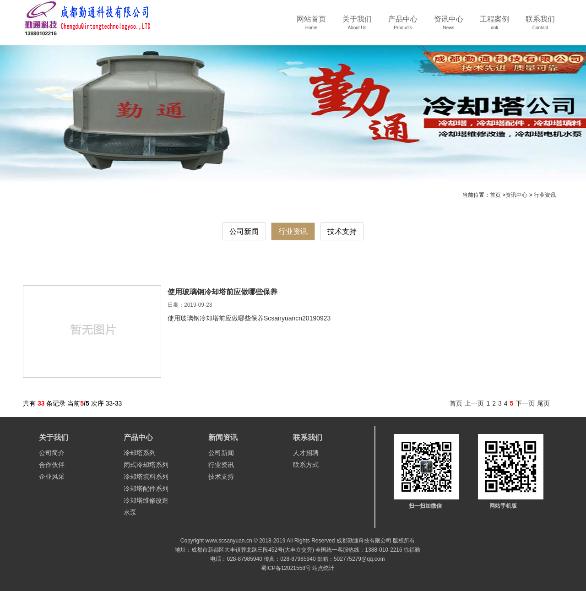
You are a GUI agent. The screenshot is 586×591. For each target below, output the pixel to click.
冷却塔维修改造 (146, 500)
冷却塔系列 (140, 452)
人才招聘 (306, 452)
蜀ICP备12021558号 (286, 568)
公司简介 (52, 452)
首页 (495, 195)
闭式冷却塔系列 (146, 464)
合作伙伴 (52, 464)
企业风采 (52, 476)
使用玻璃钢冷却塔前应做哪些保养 (222, 292)
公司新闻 (244, 231)
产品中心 (403, 26)
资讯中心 (449, 26)
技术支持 (342, 231)
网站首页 (311, 26)
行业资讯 (545, 195)
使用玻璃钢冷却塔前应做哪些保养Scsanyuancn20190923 (249, 318)
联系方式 (306, 464)
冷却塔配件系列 (146, 488)
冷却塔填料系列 (146, 476)
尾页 (543, 403)
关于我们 (357, 26)
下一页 (525, 403)
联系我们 (540, 26)
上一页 (474, 403)
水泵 (130, 512)
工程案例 (494, 26)
